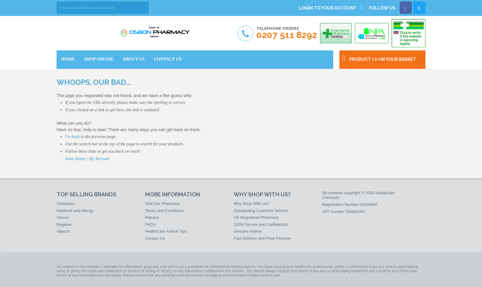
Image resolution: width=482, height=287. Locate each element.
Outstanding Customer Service (261, 210)
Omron (63, 217)
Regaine (64, 224)
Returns (152, 217)
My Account (99, 158)
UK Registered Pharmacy (256, 217)
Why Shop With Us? (251, 203)
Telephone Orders (286, 33)
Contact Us (155, 238)
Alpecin (63, 231)
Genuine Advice (248, 231)
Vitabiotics (66, 203)
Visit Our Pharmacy (162, 203)
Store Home (75, 158)
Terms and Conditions (164, 210)
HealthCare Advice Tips (166, 231)
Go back (72, 136)
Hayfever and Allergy (75, 210)
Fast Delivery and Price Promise (262, 238)
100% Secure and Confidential (261, 224)
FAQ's (150, 224)
